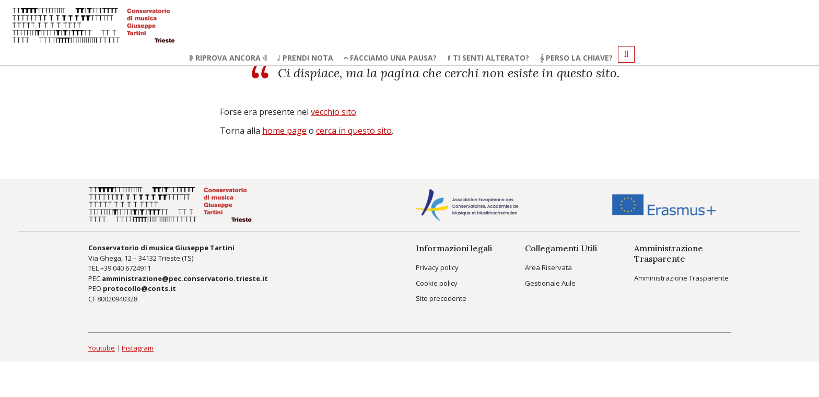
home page (284, 130)
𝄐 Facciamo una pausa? (390, 58)
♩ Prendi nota (305, 58)
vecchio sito (333, 112)
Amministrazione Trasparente (681, 278)
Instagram (138, 348)
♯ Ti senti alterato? (488, 58)
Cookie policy (437, 283)
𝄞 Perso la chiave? (576, 58)
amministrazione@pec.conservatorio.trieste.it (185, 278)
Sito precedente (441, 298)
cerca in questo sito (354, 130)
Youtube (101, 348)
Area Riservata (548, 267)
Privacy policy (437, 267)
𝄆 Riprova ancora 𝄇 (228, 58)
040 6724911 (132, 268)
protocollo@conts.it (139, 288)
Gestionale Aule (550, 283)
